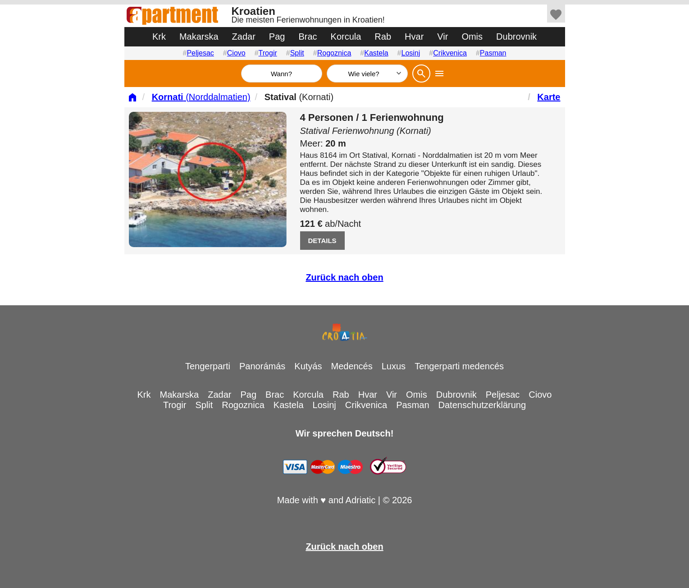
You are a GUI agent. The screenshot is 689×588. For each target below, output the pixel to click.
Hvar (414, 36)
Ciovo (236, 53)
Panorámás (262, 366)
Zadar (244, 36)
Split (297, 53)
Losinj (411, 53)
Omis (472, 36)
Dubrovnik (516, 36)
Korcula (346, 36)
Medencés (351, 366)
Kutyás (308, 366)
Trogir (268, 53)
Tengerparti (207, 366)
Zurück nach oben (344, 277)
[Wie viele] (367, 73)
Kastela (376, 53)
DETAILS (322, 240)
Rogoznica (334, 53)
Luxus (394, 366)
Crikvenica (450, 53)
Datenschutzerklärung (482, 405)
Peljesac (200, 53)
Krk (159, 36)
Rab (382, 36)
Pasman (493, 53)
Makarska (199, 36)
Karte (548, 97)
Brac (307, 36)
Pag (277, 36)
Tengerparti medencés (459, 366)
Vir (442, 36)
